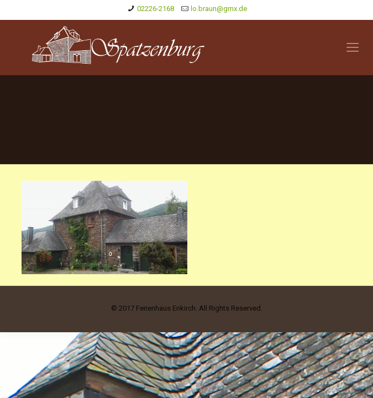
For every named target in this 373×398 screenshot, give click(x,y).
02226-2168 (155, 8)
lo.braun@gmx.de (219, 8)
